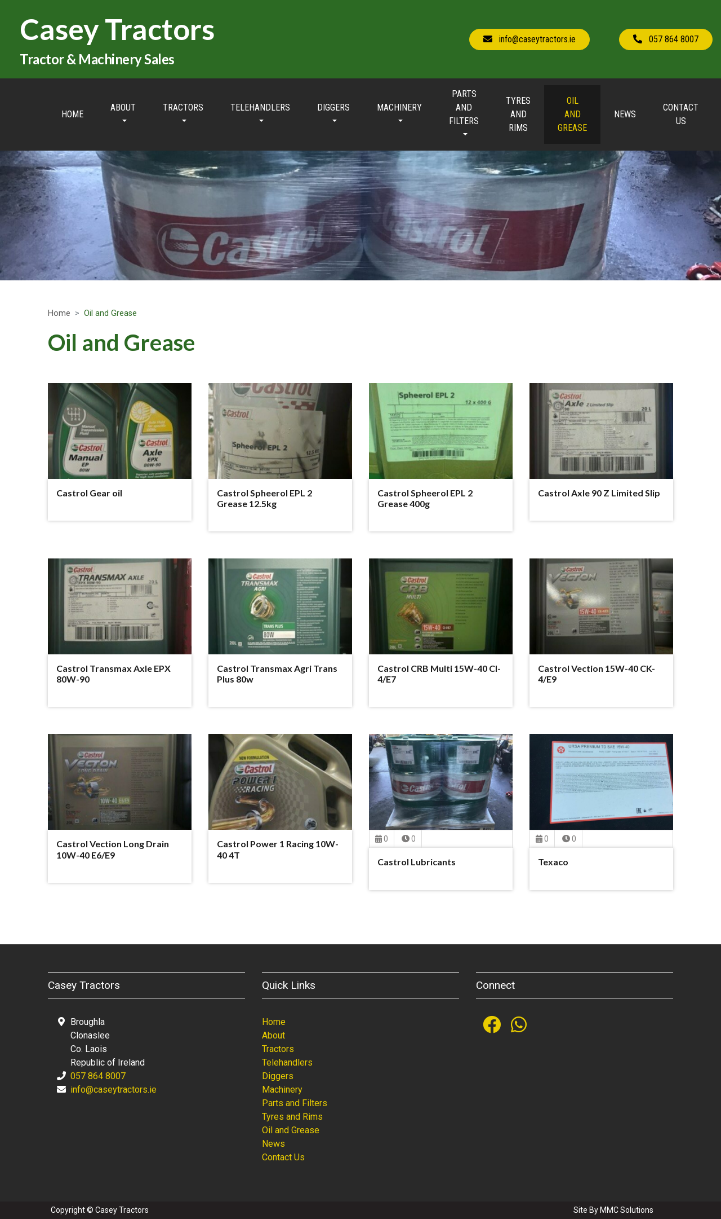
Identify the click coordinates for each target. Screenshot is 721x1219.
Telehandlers (287, 1062)
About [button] (123, 107)
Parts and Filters (294, 1103)
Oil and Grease (572, 114)
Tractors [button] (183, 107)
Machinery (282, 1089)
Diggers (277, 1076)
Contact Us (680, 114)
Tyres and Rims (518, 114)
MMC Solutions (626, 1209)
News (625, 114)
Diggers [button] (333, 107)
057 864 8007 (98, 1076)
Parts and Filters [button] (464, 107)
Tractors (278, 1049)
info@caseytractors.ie (113, 1089)
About (273, 1035)
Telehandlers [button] (260, 107)
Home (72, 114)
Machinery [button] (399, 107)
